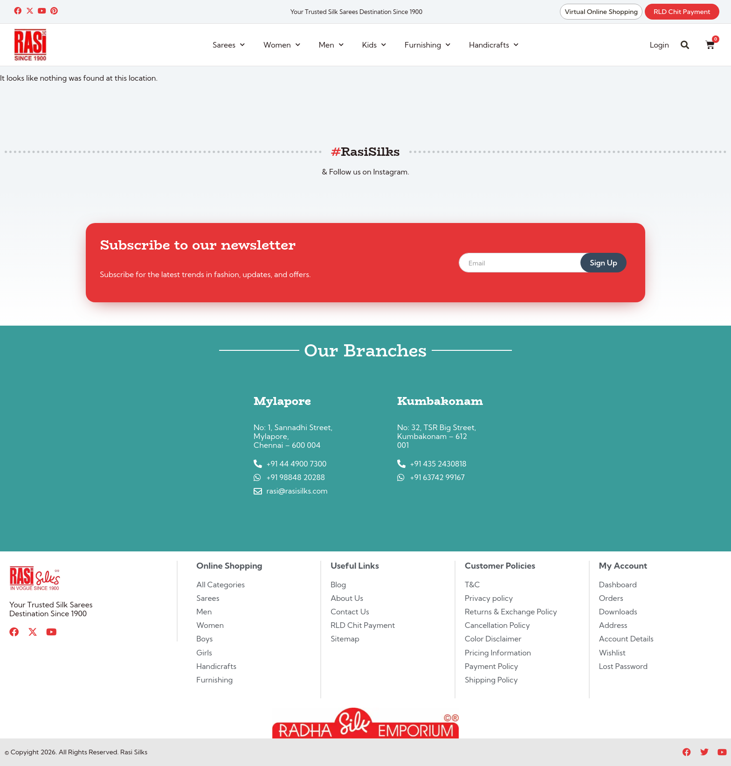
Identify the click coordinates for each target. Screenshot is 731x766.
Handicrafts (493, 44)
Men (331, 44)
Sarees (229, 44)
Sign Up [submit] (603, 262)
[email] (531, 262)
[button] (685, 45)
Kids (374, 44)
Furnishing (427, 44)
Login (659, 44)
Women (281, 44)
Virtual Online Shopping (600, 11)
